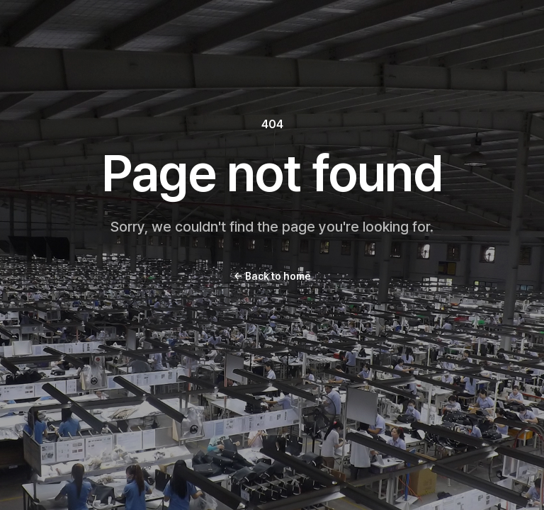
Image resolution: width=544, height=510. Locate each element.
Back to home (272, 276)
